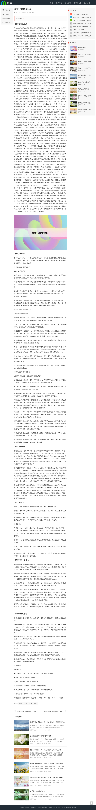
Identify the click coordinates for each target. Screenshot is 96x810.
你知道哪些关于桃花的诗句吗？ (42, 736)
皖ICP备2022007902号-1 (60, 807)
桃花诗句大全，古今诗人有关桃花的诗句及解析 (48, 750)
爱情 (20, 703)
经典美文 (59, 3)
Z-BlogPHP (50, 807)
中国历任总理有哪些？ (79, 29)
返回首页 (6, 10)
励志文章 (87, 3)
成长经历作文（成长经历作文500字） (54, 711)
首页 (51, 3)
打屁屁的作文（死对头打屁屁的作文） (84, 17)
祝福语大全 (77, 3)
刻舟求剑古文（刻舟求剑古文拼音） (27, 711)
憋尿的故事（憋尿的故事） (80, 14)
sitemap (74, 807)
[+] (23, 18)
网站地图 (69, 807)
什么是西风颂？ (82, 47)
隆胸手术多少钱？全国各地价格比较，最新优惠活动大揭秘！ (53, 722)
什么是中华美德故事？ (38, 791)
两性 (35, 703)
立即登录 (6, 14)
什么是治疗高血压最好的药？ (86, 103)
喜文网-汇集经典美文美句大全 (33, 807)
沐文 (17, 12)
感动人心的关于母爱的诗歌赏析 (86, 68)
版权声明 (6, 18)
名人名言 (68, 3)
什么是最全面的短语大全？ (85, 61)
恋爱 (25, 703)
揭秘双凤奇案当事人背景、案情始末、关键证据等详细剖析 (52, 763)
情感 (30, 703)
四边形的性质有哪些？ (84, 89)
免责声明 (6, 22)
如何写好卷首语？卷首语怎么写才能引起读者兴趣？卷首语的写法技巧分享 (58, 777)
